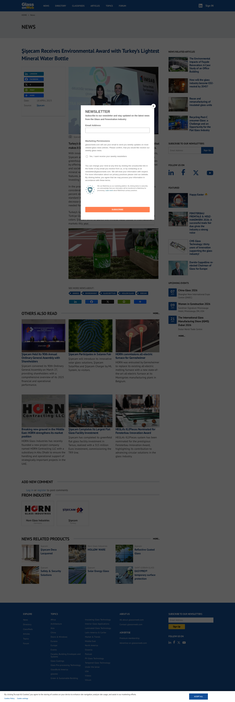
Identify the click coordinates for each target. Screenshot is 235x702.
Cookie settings (22, 698)
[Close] (153, 106)
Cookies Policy (9, 698)
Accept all (198, 696)
